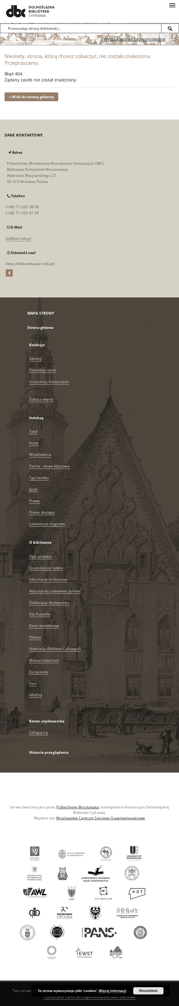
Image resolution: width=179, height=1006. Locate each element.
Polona (35, 637)
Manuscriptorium (44, 660)
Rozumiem (148, 991)
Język (33, 489)
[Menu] (172, 5)
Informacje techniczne (48, 579)
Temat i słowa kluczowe (49, 466)
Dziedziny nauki (42, 370)
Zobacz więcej (41, 399)
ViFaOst (35, 695)
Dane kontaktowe (44, 625)
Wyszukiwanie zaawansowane (134, 39)
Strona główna (40, 327)
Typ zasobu (39, 477)
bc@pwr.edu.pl (18, 238)
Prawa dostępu (42, 512)
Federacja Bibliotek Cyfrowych (55, 648)
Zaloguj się (38, 732)
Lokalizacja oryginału (47, 523)
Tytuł (33, 431)
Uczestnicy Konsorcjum (49, 381)
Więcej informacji (112, 991)
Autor (34, 443)
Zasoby (35, 358)
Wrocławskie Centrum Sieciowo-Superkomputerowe (100, 818)
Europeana (38, 671)
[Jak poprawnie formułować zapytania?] (175, 39)
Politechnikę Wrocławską (77, 807)
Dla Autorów (39, 614)
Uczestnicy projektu (46, 567)
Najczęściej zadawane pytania (55, 591)
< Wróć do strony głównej (31, 96)
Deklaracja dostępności (49, 602)
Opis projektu (40, 556)
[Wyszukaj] (170, 28)
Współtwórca (40, 454)
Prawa (34, 500)
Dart (33, 683)
